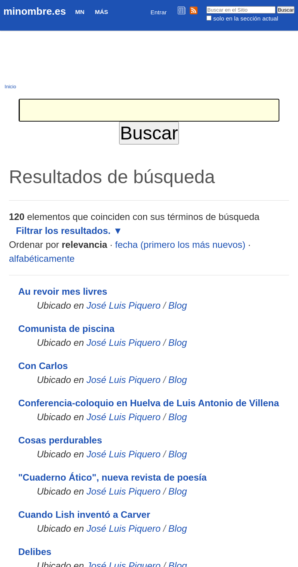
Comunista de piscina (66, 328)
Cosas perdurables (60, 440)
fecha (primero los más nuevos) (180, 244)
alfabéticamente (41, 258)
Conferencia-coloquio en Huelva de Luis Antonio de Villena (148, 403)
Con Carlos (43, 366)
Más (101, 12)
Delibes (34, 551)
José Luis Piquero (124, 305)
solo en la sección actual (245, 18)
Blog (177, 305)
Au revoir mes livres (62, 291)
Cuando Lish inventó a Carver (84, 514)
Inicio (10, 86)
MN (80, 12)
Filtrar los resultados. (63, 230)
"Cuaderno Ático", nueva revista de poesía (112, 477)
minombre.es (34, 11)
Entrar (159, 12)
